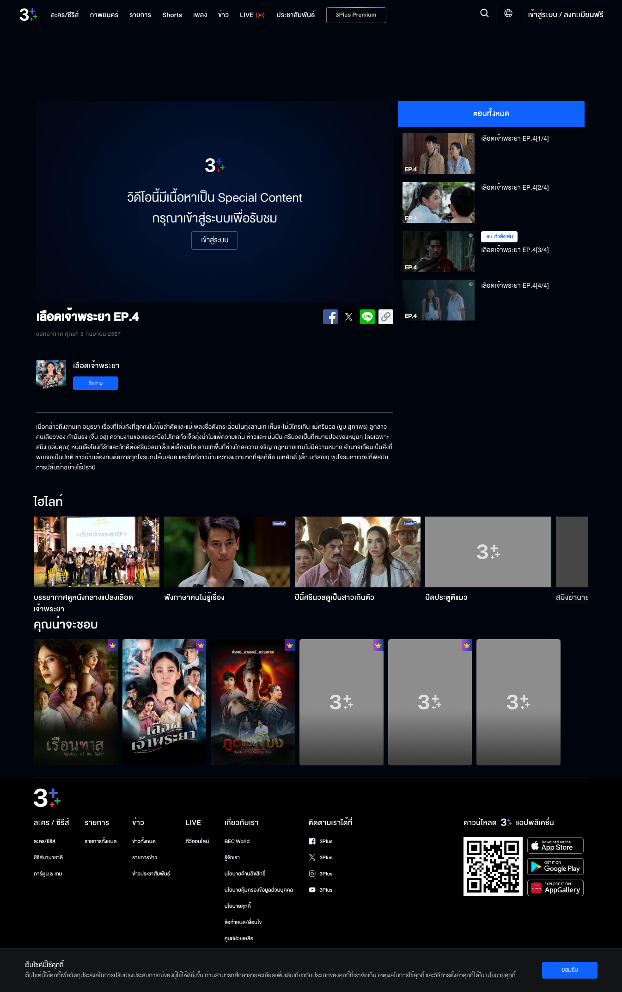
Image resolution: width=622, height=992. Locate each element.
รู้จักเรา (232, 857)
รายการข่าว (144, 857)
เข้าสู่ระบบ (214, 240)
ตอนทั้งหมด (491, 114)
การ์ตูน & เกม (48, 873)
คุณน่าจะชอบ (66, 625)
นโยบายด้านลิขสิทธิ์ (245, 873)
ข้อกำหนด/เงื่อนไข (243, 922)
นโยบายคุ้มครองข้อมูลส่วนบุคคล (259, 890)
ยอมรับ (569, 969)
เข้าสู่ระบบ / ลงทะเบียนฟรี (566, 15)
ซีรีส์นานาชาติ (48, 857)
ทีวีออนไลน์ (197, 841)
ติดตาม (95, 383)
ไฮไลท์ (48, 502)
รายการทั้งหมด (100, 841)
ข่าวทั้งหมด (144, 841)
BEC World (237, 841)
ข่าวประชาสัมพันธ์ (151, 873)
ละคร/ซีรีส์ (44, 841)
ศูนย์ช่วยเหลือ (239, 938)
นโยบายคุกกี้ (238, 906)
